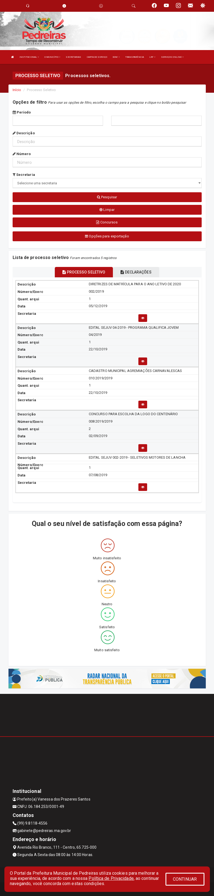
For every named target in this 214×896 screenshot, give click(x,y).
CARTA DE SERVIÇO (97, 57)
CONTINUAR (185, 879)
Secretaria (24, 175)
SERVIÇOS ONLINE (172, 57)
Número (22, 154)
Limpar (107, 210)
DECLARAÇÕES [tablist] (136, 272)
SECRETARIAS (73, 57)
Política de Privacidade (111, 878)
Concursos (107, 222)
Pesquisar (107, 197)
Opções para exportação (107, 236)
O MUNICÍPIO (52, 57)
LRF (152, 57)
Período (22, 112)
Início (17, 90)
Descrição (24, 133)
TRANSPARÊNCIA (134, 57)
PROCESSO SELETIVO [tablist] (83, 272)
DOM (116, 57)
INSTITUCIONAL (29, 57)
